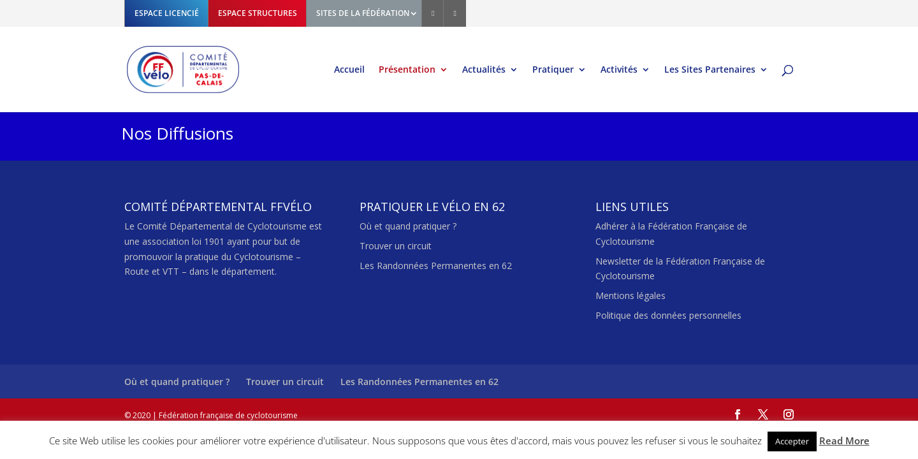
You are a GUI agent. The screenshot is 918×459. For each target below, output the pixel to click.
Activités (619, 70)
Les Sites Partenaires (709, 70)
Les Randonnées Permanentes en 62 (436, 265)
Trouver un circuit (396, 246)
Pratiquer (553, 70)
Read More (844, 440)
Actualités (484, 70)
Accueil (349, 70)
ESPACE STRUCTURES (257, 13)
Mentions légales (630, 295)
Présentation (407, 70)
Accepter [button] (792, 441)
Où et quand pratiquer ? (408, 226)
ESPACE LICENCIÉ (167, 13)
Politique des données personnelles (668, 315)
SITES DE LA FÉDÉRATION (362, 13)
